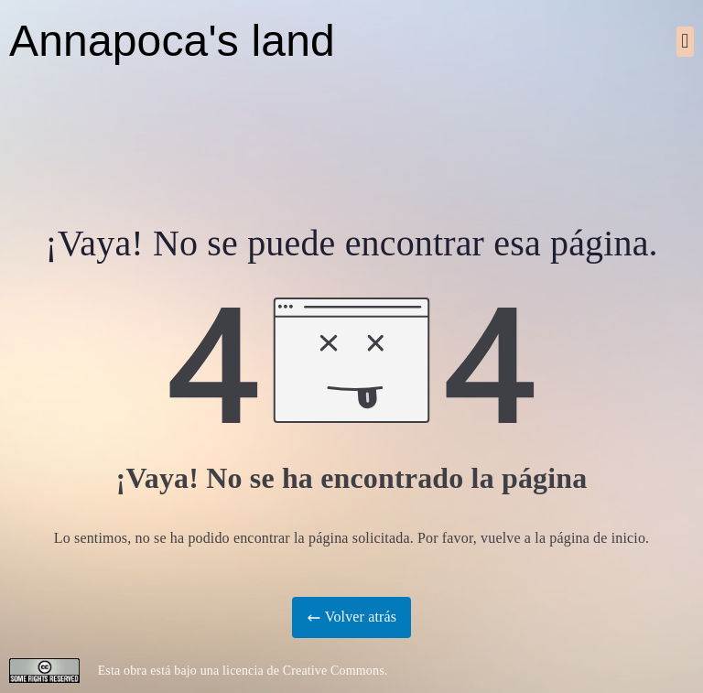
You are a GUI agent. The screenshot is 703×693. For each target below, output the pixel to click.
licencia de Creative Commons (303, 670)
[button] (685, 42)
